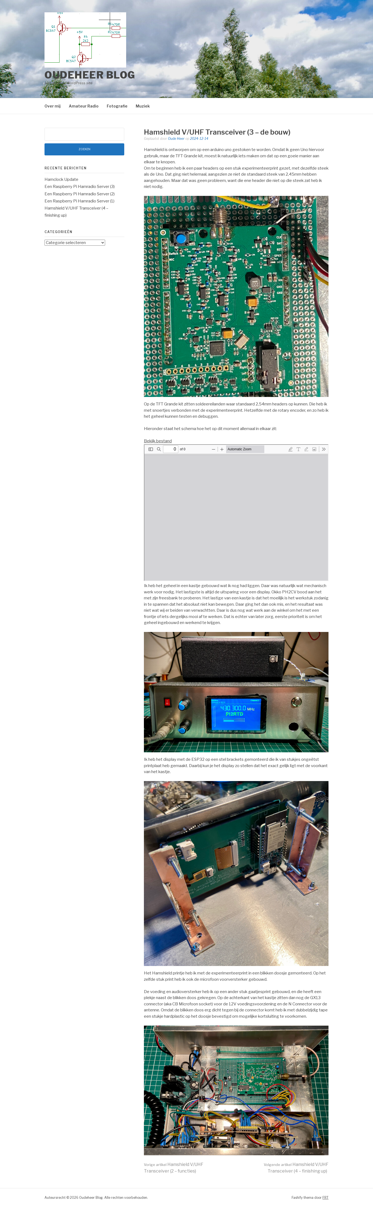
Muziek (143, 106)
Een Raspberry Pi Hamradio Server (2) (80, 194)
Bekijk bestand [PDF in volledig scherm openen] (158, 441)
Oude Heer (176, 139)
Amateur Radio (84, 106)
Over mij (53, 106)
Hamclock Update (61, 179)
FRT (325, 1198)
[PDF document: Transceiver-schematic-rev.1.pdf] (236, 512)
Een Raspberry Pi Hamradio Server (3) (80, 186)
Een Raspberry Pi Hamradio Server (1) (79, 201)
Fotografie (117, 106)
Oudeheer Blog (90, 75)
